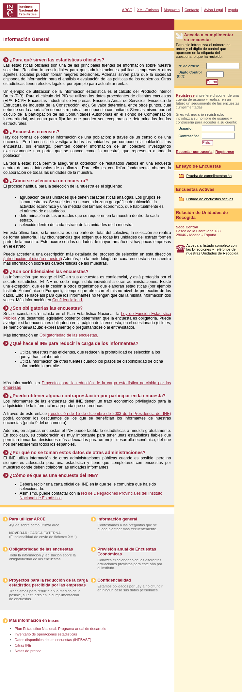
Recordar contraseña (194, 152)
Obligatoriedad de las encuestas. (69, 335)
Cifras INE (23, 645)
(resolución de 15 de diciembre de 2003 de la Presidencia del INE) (109, 413)
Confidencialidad (114, 580)
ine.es (53, 620)
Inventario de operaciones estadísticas (46, 634)
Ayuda (233, 10)
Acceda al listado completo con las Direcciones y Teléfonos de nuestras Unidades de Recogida (212, 249)
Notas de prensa (28, 651)
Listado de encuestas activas (210, 199)
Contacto (192, 10)
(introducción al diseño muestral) (32, 258)
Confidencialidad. (67, 300)
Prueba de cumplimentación (209, 176)
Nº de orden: (189, 66)
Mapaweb (172, 10)
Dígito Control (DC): (189, 74)
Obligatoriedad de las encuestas (41, 549)
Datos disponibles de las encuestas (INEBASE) (53, 640)
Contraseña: (189, 136)
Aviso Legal (213, 10)
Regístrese (185, 95)
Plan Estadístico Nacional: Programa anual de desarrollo (60, 629)
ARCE (127, 10)
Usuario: (186, 128)
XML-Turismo (148, 10)
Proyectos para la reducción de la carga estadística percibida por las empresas (48, 582)
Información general (117, 519)
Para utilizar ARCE (27, 519)
